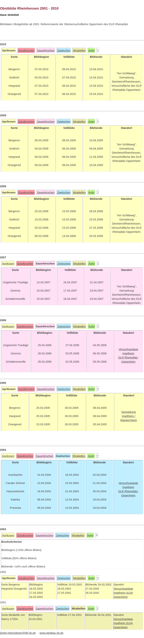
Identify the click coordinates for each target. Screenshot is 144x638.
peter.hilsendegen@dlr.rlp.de (18, 632)
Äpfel (91, 50)
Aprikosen (8, 263)
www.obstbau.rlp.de (51, 632)
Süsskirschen (26, 50)
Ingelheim (120, 592)
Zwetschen (64, 50)
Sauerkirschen (46, 50)
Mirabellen (79, 50)
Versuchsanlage (123, 588)
